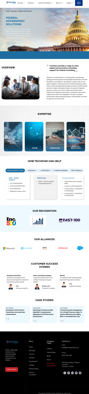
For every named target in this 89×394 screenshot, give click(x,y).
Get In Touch (10, 43)
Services (32, 358)
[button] (20, 3)
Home (31, 347)
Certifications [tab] (45, 170)
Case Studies (81, 55)
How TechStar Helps (35, 55)
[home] (9, 3)
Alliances (67, 55)
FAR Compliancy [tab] (76, 170)
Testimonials (52, 55)
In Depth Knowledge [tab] (60, 170)
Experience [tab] (32, 170)
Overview (7, 55)
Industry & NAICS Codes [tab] (15, 170)
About (49, 360)
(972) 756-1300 (67, 355)
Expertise (22, 55)
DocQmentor (33, 361)
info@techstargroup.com (70, 347)
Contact (31, 365)
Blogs (49, 356)
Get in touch (79, 2)
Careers (49, 349)
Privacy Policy (33, 369)
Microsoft (32, 350)
